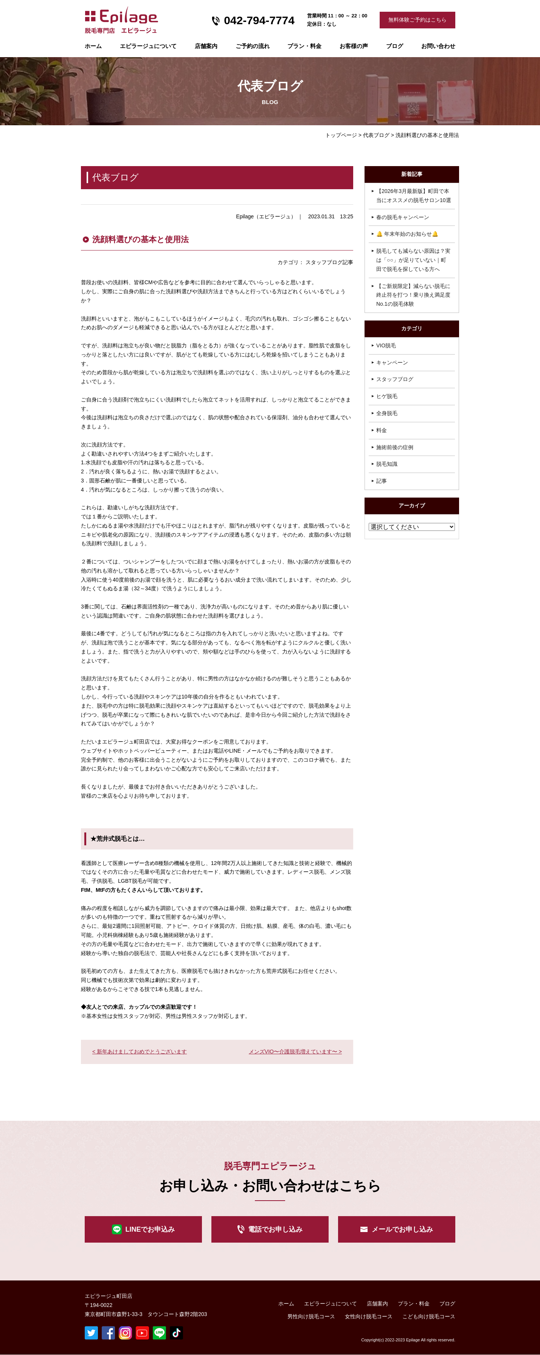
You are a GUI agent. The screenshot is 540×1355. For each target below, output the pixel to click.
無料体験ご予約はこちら (417, 20)
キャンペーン (392, 362)
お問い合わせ (438, 46)
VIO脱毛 (386, 345)
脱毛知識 (386, 464)
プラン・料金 (414, 1304)
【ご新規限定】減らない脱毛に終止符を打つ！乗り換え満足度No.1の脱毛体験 (413, 295)
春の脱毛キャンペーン (402, 217)
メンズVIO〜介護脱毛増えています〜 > (295, 1052)
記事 (381, 481)
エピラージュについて (148, 46)
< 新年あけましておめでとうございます (139, 1052)
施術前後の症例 (394, 447)
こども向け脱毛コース (428, 1316)
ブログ (394, 46)
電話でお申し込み (275, 1229)
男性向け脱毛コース (311, 1316)
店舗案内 (206, 46)
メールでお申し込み (402, 1229)
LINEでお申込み (150, 1229)
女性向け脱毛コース (369, 1316)
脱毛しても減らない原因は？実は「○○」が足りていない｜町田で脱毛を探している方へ (413, 260)
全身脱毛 (386, 413)
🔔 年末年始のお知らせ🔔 (407, 234)
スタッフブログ (394, 379)
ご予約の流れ (253, 46)
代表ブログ (376, 135)
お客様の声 (354, 46)
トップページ (341, 135)
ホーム (93, 46)
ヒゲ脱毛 (386, 396)
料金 (381, 430)
